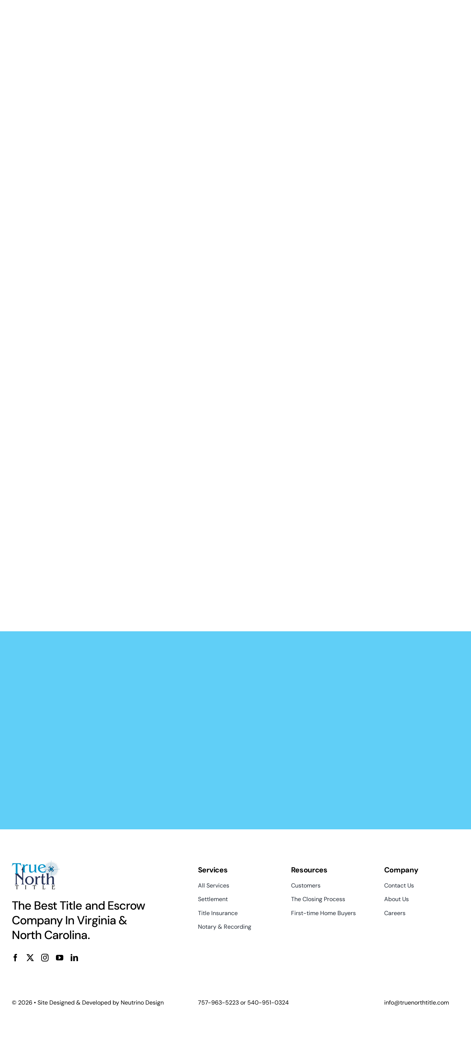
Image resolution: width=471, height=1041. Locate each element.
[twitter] (30, 957)
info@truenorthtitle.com (416, 1002)
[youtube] (59, 957)
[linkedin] (74, 957)
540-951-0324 (268, 1002)
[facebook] (15, 957)
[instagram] (45, 957)
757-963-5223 (218, 1002)
